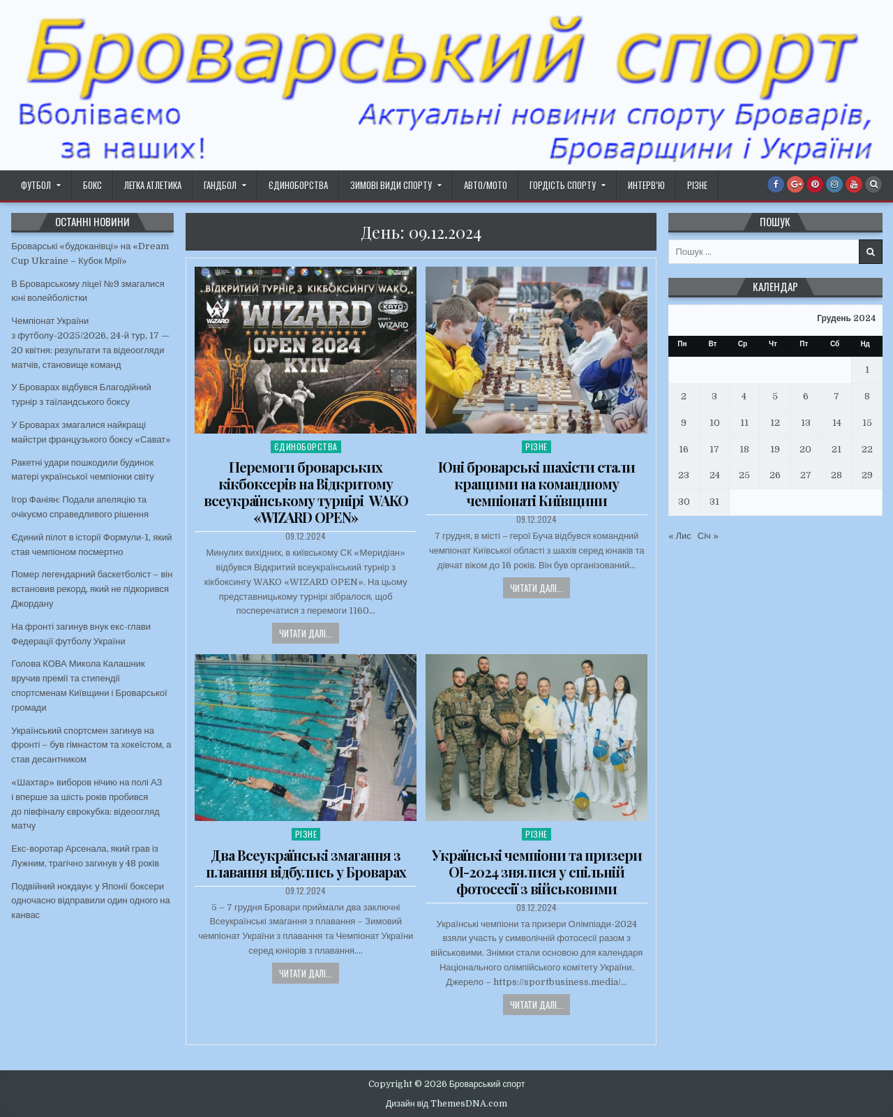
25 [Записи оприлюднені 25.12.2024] (744, 475)
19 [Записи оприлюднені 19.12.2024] (775, 449)
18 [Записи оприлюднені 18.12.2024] (744, 449)
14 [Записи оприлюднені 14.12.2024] (836, 422)
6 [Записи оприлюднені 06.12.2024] (806, 396)
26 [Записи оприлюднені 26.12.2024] (775, 475)
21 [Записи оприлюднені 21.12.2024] (836, 449)
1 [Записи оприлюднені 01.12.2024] (867, 369)
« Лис (679, 536)
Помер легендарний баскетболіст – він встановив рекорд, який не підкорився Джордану (91, 589)
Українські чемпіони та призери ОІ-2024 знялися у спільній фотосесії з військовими (537, 871)
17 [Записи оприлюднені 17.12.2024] (714, 449)
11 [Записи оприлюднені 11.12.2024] (744, 422)
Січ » (708, 536)
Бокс (92, 185)
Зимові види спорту (391, 185)
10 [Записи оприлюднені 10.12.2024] (715, 422)
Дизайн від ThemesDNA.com (446, 1104)
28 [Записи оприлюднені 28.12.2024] (836, 475)
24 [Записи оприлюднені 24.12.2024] (715, 475)
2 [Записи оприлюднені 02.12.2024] (683, 396)
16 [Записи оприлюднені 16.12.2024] (684, 449)
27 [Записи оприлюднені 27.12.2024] (805, 475)
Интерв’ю (646, 185)
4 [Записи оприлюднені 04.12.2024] (744, 396)
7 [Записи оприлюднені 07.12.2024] (836, 396)
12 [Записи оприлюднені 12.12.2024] (775, 422)
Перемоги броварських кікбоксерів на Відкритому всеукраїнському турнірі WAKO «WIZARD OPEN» (306, 491)
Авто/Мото (485, 185)
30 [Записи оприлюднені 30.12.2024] (684, 501)
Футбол (36, 185)
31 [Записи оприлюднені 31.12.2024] (714, 501)
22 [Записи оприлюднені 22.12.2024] (867, 449)
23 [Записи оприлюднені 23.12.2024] (683, 475)
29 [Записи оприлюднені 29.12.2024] (867, 475)
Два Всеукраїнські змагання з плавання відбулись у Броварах (306, 863)
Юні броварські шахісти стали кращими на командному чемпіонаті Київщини (536, 483)
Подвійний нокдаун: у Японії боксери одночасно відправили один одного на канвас (90, 901)
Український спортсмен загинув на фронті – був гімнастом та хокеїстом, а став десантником (91, 745)
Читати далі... (305, 633)
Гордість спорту (563, 185)
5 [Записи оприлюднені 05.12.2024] (775, 396)
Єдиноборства (298, 185)
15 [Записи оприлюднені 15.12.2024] (867, 422)
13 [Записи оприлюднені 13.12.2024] (806, 422)
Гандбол (220, 185)
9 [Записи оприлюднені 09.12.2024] (683, 422)
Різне (697, 185)
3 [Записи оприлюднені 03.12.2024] (714, 396)
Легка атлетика (152, 185)
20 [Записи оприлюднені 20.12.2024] (805, 449)
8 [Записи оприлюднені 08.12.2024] (867, 396)
